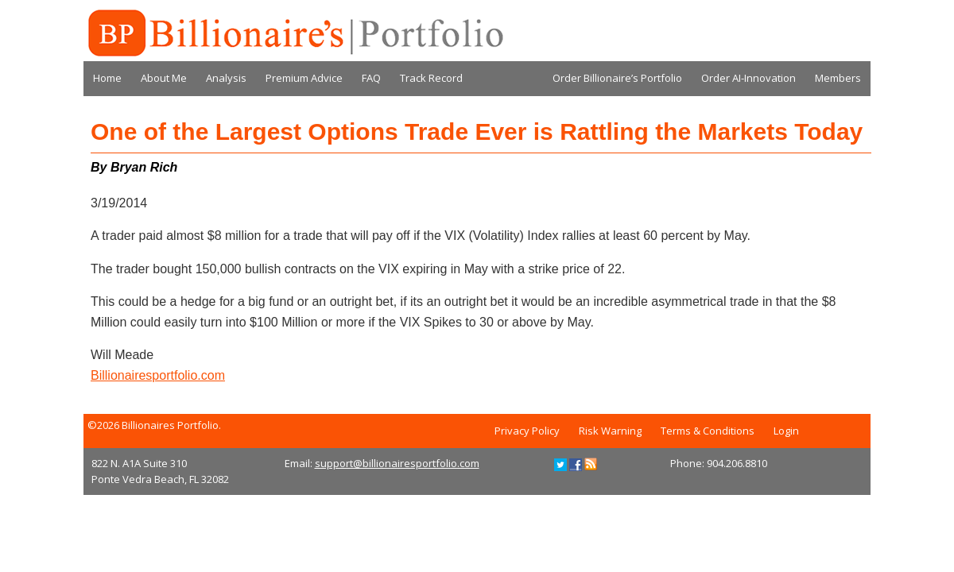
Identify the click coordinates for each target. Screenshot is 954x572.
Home (107, 78)
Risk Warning (610, 430)
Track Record (431, 78)
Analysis (226, 78)
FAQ (371, 78)
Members (838, 78)
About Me (164, 78)
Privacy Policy (527, 430)
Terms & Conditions (707, 430)
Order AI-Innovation (748, 78)
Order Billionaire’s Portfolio (617, 78)
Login (786, 430)
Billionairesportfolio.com (158, 375)
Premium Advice (304, 78)
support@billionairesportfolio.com (397, 463)
